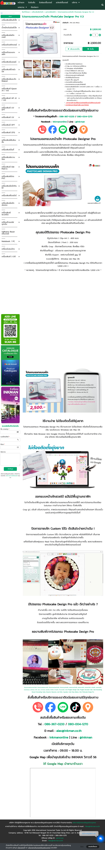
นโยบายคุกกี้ (21, 848)
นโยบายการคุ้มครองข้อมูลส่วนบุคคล (39, 848)
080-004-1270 (84, 116)
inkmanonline (60, 121)
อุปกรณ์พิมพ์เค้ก (50, 12)
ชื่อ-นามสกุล (5, 429)
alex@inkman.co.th (68, 730)
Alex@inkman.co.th (92, 826)
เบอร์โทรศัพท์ (5, 437)
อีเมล (3, 444)
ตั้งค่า (82, 847)
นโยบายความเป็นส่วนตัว (12, 476)
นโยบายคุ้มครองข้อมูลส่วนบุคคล (84, 822)
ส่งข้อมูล (10, 469)
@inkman (80, 121)
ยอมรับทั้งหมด (92, 847)
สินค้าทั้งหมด (26, 12)
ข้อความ (3, 452)
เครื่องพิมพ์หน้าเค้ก (38, 12)
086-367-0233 (66, 116)
